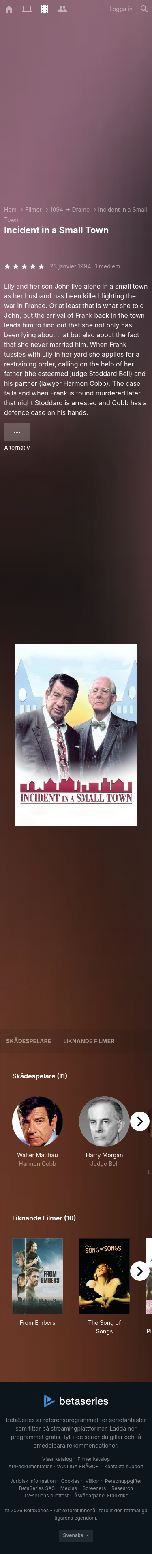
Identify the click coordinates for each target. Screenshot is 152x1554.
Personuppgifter (123, 1481)
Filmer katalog (93, 1459)
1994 (56, 209)
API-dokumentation (30, 1466)
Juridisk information (33, 1481)
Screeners (94, 1488)
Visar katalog (57, 1459)
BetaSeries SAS (37, 1488)
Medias (68, 1488)
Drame (81, 209)
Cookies (70, 1481)
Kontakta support (123, 1466)
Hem (10, 209)
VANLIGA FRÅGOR (78, 1466)
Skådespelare (28, 1040)
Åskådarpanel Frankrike (101, 1495)
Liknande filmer (88, 1040)
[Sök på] (144, 9)
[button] (37, 1136)
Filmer (33, 209)
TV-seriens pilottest (46, 1495)
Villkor (92, 1481)
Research (122, 1488)
